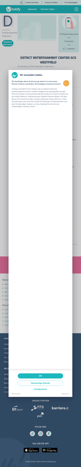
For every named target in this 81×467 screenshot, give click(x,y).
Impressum (65, 394)
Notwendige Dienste (40, 383)
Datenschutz (16, 394)
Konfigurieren (40, 389)
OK (40, 376)
